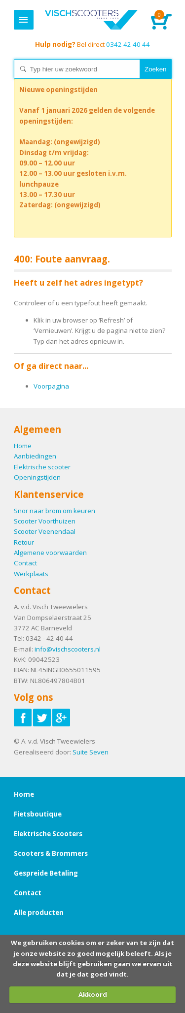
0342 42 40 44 (92, 44)
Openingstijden (37, 477)
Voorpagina (51, 386)
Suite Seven (91, 752)
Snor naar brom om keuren (54, 510)
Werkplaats (31, 573)
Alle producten (39, 912)
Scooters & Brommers (51, 853)
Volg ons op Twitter (42, 717)
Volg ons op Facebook (23, 717)
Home (91, 20)
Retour (24, 542)
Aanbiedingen (35, 456)
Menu (24, 20)
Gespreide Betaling (46, 873)
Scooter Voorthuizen (44, 521)
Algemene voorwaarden (50, 552)
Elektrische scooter (42, 466)
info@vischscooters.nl (68, 649)
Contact (25, 562)
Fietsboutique (38, 814)
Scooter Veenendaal (44, 531)
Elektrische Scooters (48, 833)
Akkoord (92, 994)
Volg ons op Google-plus (61, 717)
